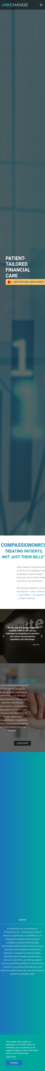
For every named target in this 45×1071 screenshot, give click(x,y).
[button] (3, 636)
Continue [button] (14, 1063)
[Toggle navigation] (41, 5)
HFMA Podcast (35, 598)
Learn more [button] (11, 1057)
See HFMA (33, 594)
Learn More (22, 745)
